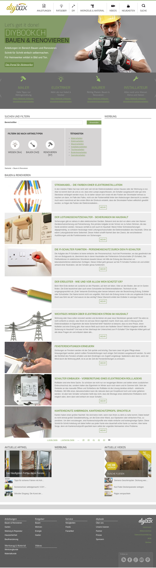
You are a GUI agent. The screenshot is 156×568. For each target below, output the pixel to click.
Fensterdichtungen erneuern (74, 346)
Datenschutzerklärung (143, 535)
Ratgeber (61, 10)
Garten (7, 527)
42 (99, 440)
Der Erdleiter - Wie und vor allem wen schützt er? (89, 281)
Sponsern (100, 539)
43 (104, 440)
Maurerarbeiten (77, 144)
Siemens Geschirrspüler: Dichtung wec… (131, 480)
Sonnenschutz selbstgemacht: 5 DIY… (30, 487)
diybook (100, 519)
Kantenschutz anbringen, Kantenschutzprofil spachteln (92, 410)
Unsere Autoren (102, 527)
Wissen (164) (15, 147)
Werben (148, 542)
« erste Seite (52, 440)
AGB (149, 538)
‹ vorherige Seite (67, 440)
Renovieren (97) (50, 148)
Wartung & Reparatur (13, 531)
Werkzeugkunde (11, 549)
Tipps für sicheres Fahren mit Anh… (29, 480)
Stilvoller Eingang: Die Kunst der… (28, 493)
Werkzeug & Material (92, 10)
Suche (143, 10)
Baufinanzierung (11, 539)
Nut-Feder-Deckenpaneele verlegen (129, 487)
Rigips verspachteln (122, 493)
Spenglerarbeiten (78, 155)
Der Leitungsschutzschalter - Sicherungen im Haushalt (91, 217)
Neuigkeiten (128, 10)
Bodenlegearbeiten (79, 152)
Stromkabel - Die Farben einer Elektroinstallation (88, 185)
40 (89, 440)
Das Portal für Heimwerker (19, 64)
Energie (38, 531)
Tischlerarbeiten (77, 150)
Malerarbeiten (76, 138)
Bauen (38, 523)
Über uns (100, 523)
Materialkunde (10, 553)
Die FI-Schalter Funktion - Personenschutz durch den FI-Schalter (98, 249)
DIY (73, 10)
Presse (99, 535)
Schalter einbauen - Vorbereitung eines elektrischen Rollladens (98, 378)
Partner (99, 531)
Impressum (147, 527)
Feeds (68, 527)
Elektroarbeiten (77, 141)
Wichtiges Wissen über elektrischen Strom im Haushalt (91, 314)
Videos (113, 10)
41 (94, 440)
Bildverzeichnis (145, 531)
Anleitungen (44, 10)
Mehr (103, 207)
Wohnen (38, 527)
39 (83, 440)
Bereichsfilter (11, 122)
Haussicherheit (11, 535)
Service (69, 519)
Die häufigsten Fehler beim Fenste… (26, 473)
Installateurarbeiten (79, 147)
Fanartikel (70, 531)
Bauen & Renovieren (13, 523)
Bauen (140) (32, 147)
